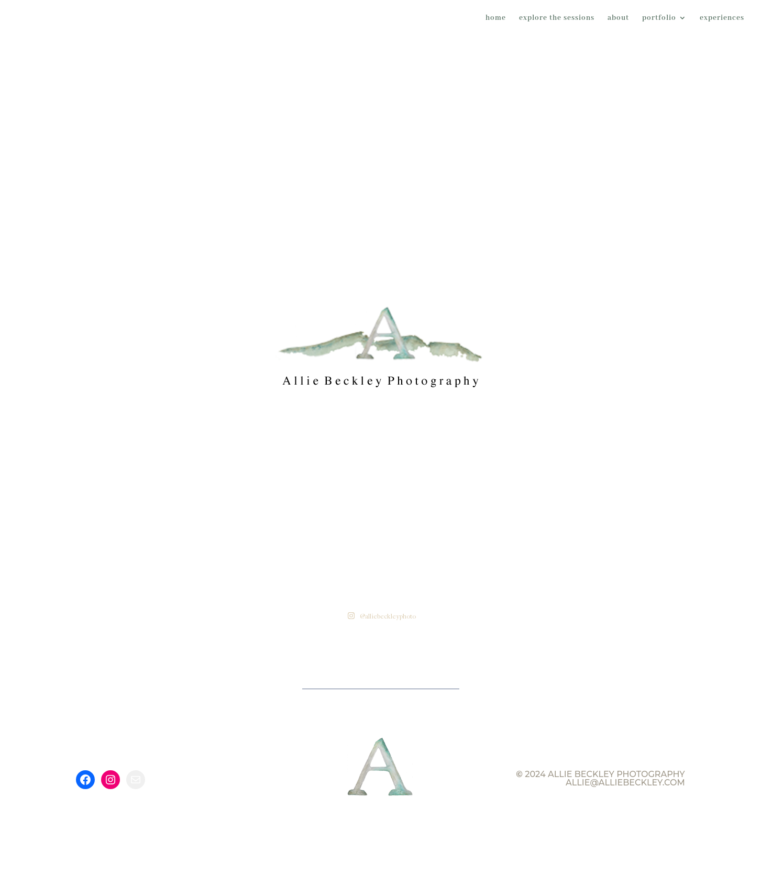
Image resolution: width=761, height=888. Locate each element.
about (618, 18)
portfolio (659, 18)
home (496, 18)
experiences (722, 18)
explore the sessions (556, 18)
